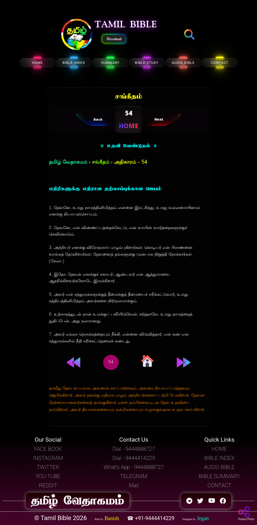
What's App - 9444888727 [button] (134, 467)
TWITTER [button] (48, 467)
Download (114, 38)
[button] (76, 35)
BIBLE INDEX (73, 63)
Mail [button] (134, 485)
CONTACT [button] (219, 485)
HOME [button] (219, 449)
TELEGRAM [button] (133, 476)
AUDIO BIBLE (183, 63)
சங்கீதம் (100, 162)
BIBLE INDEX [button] (219, 458)
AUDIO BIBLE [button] (219, 467)
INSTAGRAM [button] (48, 458)
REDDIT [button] (48, 485)
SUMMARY (110, 63)
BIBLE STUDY (146, 63)
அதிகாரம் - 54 (130, 162)
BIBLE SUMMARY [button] (219, 476)
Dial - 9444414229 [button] (133, 458)
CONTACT (219, 63)
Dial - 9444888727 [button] (133, 449)
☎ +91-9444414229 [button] (151, 518)
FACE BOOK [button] (48, 449)
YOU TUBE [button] (48, 476)
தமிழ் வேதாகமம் (68, 162)
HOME (37, 63)
